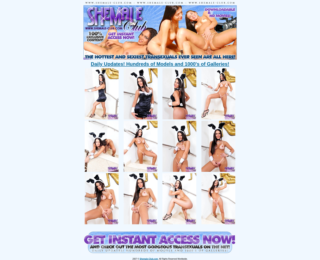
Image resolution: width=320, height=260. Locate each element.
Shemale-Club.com (149, 259)
